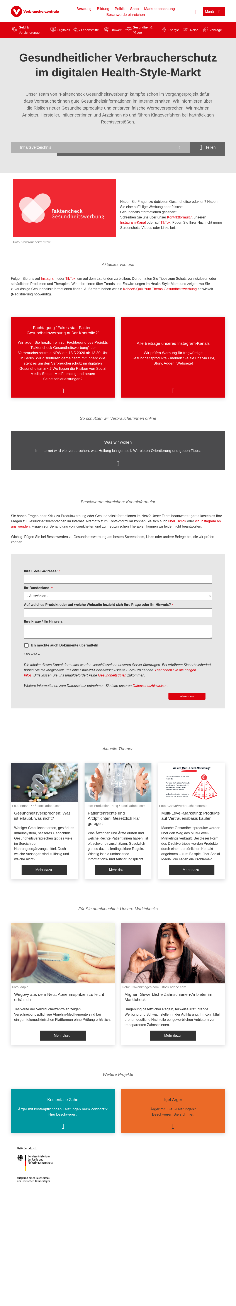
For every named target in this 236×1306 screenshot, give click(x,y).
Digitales (63, 30)
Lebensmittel (90, 30)
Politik (120, 9)
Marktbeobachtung (159, 9)
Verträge (215, 30)
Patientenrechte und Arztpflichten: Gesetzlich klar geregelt (114, 818)
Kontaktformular (179, 217)
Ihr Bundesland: (37, 588)
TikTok (166, 222)
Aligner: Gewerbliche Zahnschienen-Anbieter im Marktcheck (168, 997)
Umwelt (116, 30)
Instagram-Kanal (133, 222)
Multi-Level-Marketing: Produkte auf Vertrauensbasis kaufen (190, 816)
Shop (134, 9)
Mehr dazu (44, 870)
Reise (194, 30)
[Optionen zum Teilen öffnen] (207, 147)
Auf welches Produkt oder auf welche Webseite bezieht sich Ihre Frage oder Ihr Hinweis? (97, 604)
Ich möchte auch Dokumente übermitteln (64, 645)
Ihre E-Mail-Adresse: (41, 571)
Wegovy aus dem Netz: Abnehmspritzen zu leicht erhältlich (59, 997)
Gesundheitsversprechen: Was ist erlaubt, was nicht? (42, 816)
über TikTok (177, 521)
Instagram (48, 278)
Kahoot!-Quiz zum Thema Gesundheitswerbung (160, 289)
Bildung (103, 9)
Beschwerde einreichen (125, 15)
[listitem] (63, 357)
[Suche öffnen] (196, 11)
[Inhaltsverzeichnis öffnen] (100, 147)
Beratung (84, 9)
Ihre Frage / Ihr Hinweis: (43, 621)
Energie (173, 30)
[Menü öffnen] (214, 11)
